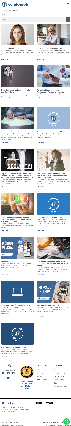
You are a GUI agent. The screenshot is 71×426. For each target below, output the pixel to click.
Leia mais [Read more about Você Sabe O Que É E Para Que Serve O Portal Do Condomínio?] (5, 316)
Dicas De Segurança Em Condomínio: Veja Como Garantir (15, 91)
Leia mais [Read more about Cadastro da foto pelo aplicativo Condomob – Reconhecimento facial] (41, 59)
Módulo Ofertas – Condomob (12, 261)
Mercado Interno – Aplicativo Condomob (53, 305)
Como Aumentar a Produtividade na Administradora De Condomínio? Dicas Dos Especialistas (52, 176)
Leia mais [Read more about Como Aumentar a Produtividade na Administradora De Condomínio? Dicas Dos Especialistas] (41, 187)
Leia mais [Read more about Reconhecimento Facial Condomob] (5, 59)
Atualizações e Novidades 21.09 (49, 132)
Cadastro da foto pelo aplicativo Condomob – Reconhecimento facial (51, 49)
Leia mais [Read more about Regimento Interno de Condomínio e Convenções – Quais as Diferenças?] (5, 143)
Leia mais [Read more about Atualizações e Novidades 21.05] (5, 356)
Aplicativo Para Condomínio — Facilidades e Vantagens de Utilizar (50, 91)
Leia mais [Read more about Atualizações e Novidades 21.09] (41, 143)
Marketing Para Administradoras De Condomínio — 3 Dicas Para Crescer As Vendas (52, 263)
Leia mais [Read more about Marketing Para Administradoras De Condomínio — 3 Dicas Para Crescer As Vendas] (41, 274)
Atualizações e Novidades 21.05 (13, 347)
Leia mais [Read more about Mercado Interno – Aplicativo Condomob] (41, 316)
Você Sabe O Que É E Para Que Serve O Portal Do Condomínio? (16, 306)
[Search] (68, 19)
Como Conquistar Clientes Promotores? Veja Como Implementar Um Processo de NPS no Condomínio (17, 219)
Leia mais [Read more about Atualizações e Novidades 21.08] (41, 230)
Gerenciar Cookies (60, 386)
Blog (10, 10)
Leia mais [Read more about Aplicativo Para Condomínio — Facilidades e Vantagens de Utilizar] (41, 101)
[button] (67, 3)
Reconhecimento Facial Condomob (14, 48)
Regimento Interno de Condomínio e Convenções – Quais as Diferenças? (15, 133)
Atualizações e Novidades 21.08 (49, 218)
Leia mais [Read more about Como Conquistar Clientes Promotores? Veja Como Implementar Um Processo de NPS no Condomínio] (5, 230)
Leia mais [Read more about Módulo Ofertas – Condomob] (5, 274)
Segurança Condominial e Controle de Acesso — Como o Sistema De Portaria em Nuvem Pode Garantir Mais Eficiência (17, 176)
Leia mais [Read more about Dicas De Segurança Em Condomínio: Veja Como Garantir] (5, 101)
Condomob (4, 10)
